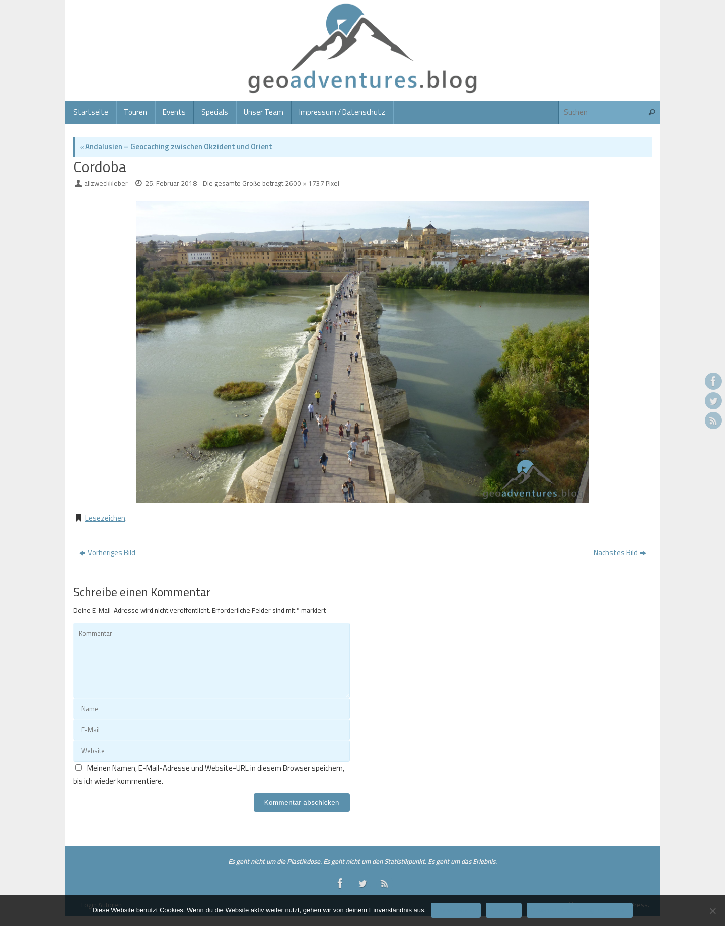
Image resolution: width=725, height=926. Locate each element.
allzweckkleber (106, 183)
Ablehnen (504, 910)
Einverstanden (456, 910)
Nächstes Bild (620, 552)
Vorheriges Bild (107, 552)
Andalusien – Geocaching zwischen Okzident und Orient (176, 146)
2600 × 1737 (304, 183)
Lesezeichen (105, 518)
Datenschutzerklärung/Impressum (579, 910)
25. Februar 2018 (171, 183)
